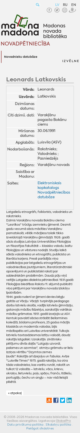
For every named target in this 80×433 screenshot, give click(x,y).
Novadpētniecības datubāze (54, 194)
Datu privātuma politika (25, 424)
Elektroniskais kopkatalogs (49, 185)
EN (73, 5)
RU (65, 5)
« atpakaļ (15, 393)
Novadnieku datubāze (20, 57)
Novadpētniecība (25, 43)
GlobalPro (63, 421)
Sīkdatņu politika (58, 424)
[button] (70, 57)
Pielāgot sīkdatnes (40, 428)
